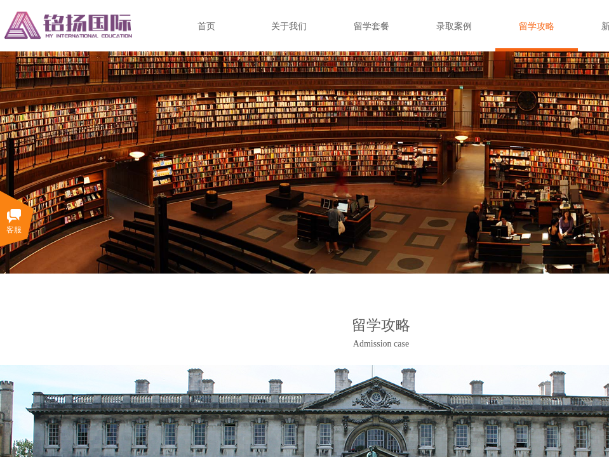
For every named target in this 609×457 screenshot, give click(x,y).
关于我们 (289, 26)
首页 (206, 26)
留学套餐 (371, 26)
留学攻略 (536, 26)
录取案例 (454, 26)
